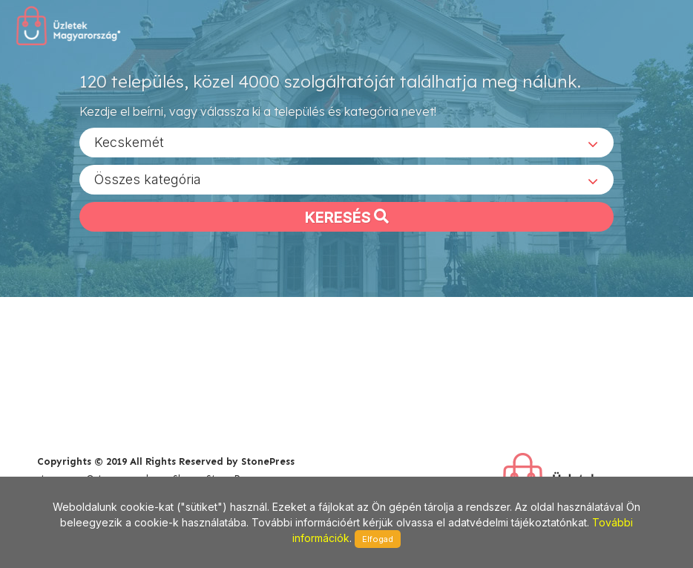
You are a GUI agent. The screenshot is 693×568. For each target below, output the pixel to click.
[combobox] (346, 142)
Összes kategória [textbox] (147, 178)
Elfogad (377, 539)
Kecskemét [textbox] (129, 141)
